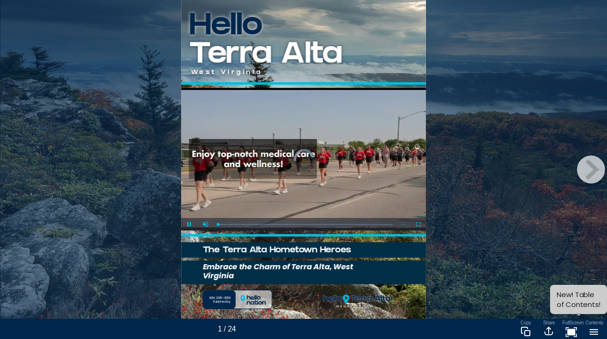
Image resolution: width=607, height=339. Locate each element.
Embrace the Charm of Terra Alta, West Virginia (278, 271)
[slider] (305, 224)
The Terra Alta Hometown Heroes (277, 250)
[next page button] (591, 169)
